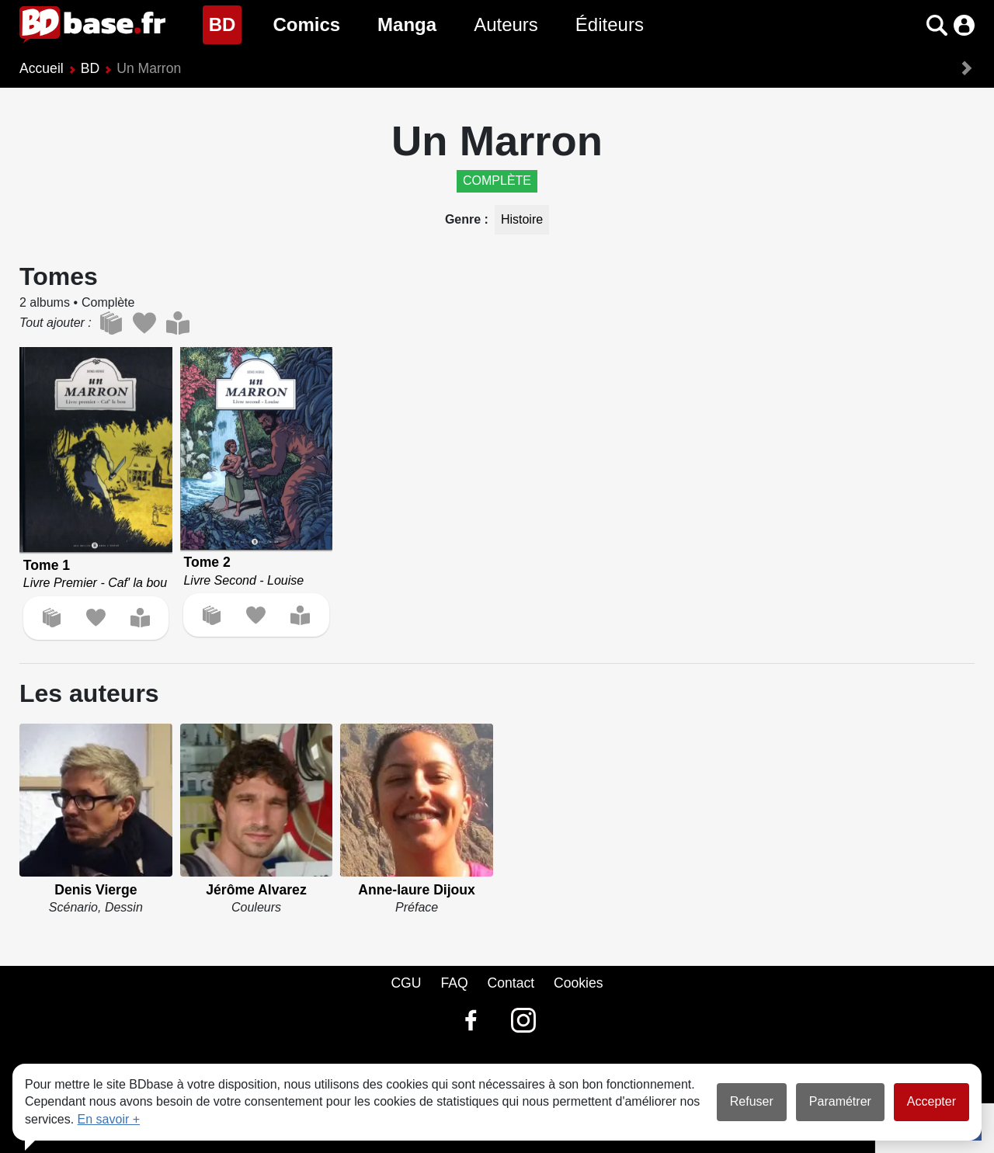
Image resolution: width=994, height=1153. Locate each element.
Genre (465, 219)
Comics (306, 24)
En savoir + (109, 1119)
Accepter (931, 1101)
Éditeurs (609, 24)
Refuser (751, 1101)
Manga (406, 24)
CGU (406, 983)
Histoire (522, 219)
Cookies (578, 983)
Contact (510, 983)
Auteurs (506, 24)
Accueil (41, 68)
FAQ (453, 983)
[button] (936, 25)
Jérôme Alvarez (256, 890)
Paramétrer (840, 1101)
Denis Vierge (95, 890)
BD (225, 23)
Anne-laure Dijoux (416, 890)
